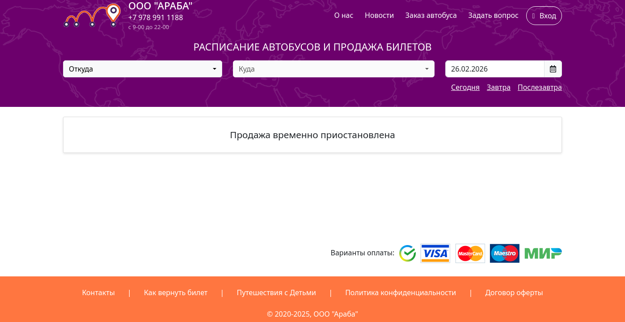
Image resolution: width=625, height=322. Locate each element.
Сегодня (465, 87)
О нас (343, 15)
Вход (544, 16)
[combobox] (142, 68)
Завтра (499, 87)
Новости (379, 15)
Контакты (98, 292)
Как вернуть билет (175, 292)
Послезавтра (540, 87)
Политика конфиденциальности (400, 292)
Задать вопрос (494, 15)
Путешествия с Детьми (276, 292)
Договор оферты (514, 292)
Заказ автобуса (431, 15)
